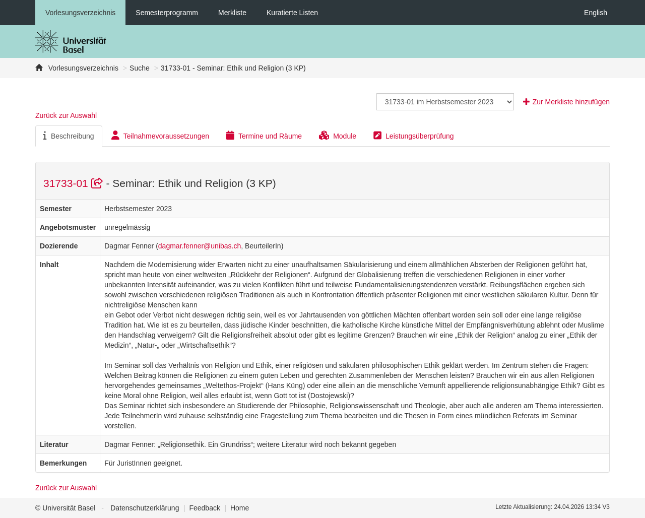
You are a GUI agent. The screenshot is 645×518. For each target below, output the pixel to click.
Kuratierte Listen (292, 13)
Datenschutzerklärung (144, 508)
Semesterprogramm (167, 13)
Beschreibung (68, 135)
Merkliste (232, 13)
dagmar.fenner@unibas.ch (199, 246)
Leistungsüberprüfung (413, 135)
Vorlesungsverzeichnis (80, 13)
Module (337, 135)
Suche (140, 68)
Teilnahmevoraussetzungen (160, 135)
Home (239, 508)
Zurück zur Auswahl (66, 115)
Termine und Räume (264, 135)
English (595, 13)
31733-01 (74, 183)
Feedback (204, 508)
